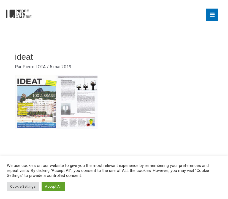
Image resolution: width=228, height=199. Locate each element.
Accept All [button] (53, 186)
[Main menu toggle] (212, 15)
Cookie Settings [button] (23, 186)
